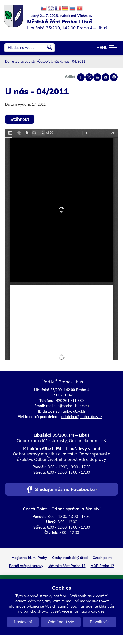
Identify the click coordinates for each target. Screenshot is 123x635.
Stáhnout (19, 119)
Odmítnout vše (61, 621)
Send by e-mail (105, 77)
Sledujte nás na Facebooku (66, 489)
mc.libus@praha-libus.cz (67, 406)
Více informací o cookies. (83, 611)
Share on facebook (81, 77)
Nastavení (23, 621)
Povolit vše (99, 621)
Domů (9, 61)
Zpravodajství (25, 61)
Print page (114, 77)
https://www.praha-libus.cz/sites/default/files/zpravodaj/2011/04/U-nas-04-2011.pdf (61, 244)
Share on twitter (89, 77)
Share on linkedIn (97, 77)
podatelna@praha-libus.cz (82, 416)
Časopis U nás (48, 61)
